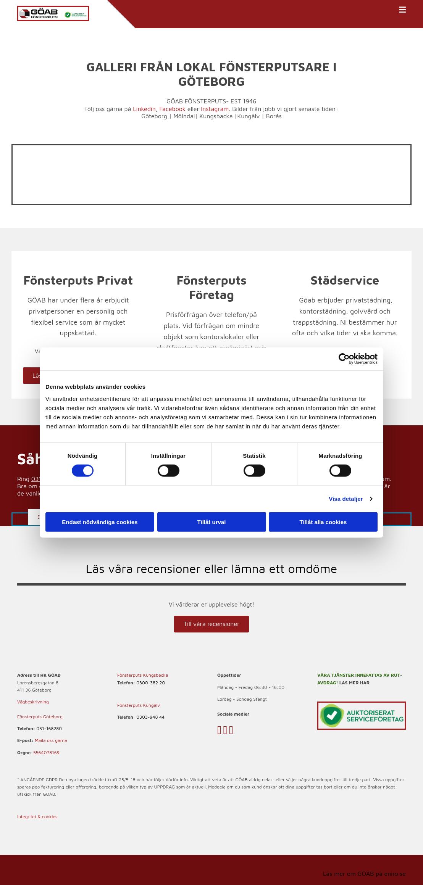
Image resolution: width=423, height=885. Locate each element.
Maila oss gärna (51, 740)
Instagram (215, 108)
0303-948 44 (150, 717)
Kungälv (248, 116)
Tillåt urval (211, 521)
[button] (211, 624)
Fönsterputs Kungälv (138, 705)
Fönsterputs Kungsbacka (142, 675)
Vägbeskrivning (33, 702)
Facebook (172, 108)
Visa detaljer (346, 499)
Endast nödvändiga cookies (99, 521)
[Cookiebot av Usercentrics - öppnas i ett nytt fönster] (344, 359)
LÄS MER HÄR (354, 682)
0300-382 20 (150, 682)
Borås (274, 116)
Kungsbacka (215, 116)
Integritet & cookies (37, 816)
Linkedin (144, 108)
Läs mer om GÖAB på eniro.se (364, 873)
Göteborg (154, 116)
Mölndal (184, 116)
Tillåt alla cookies (323, 521)
